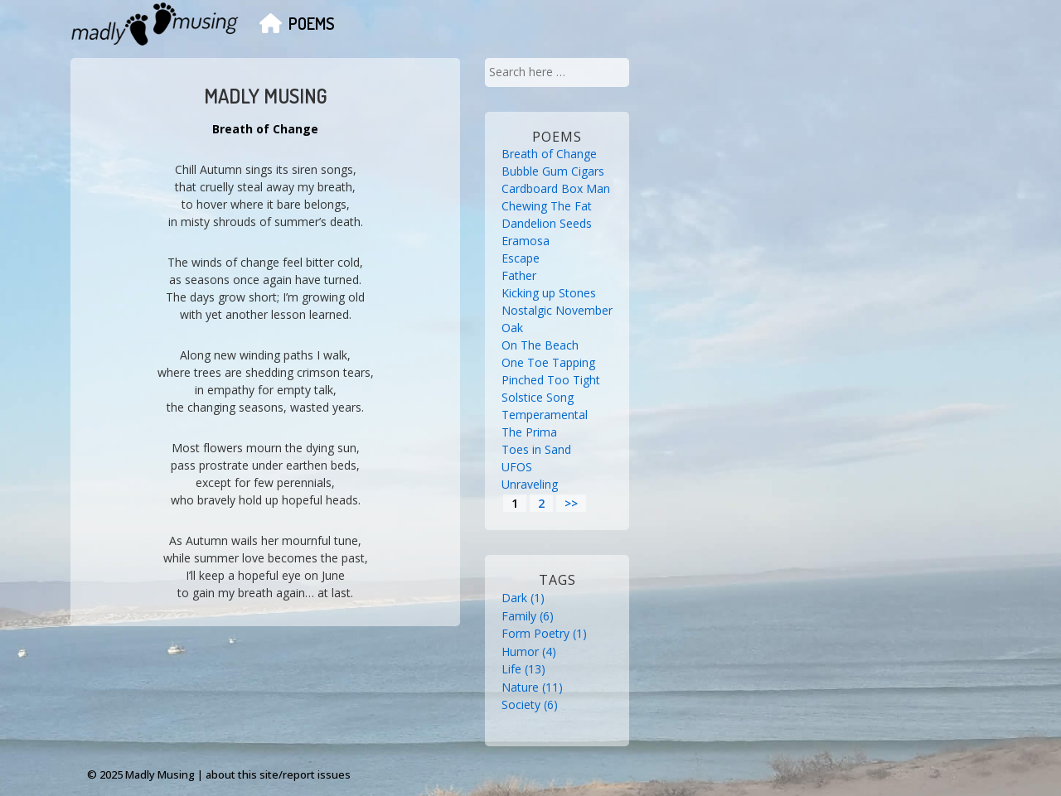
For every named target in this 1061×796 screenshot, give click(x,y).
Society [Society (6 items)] (529, 704)
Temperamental (544, 414)
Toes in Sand (536, 449)
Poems (311, 23)
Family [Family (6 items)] (527, 616)
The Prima (529, 432)
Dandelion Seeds (546, 223)
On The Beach (540, 345)
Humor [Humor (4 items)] (528, 651)
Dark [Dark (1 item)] (523, 597)
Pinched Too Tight (550, 380)
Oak (512, 327)
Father (518, 275)
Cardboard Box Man (555, 188)
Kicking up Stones (548, 293)
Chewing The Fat (546, 206)
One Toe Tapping (548, 362)
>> (571, 503)
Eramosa (525, 240)
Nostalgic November (557, 310)
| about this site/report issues (274, 774)
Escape (520, 258)
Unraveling (529, 484)
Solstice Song (537, 397)
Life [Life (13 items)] (523, 669)
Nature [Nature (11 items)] (532, 687)
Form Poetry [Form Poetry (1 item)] (544, 633)
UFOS (516, 467)
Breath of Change (549, 154)
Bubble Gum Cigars (552, 171)
